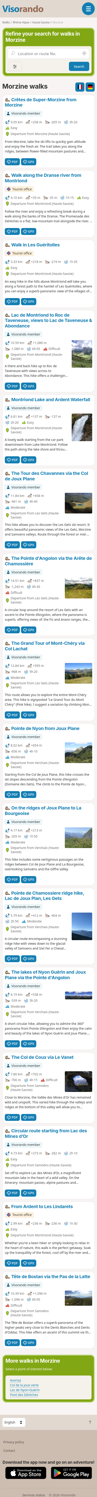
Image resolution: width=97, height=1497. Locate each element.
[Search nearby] (84, 53)
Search (79, 66)
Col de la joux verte (24, 1385)
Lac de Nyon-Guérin (25, 1390)
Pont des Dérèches (24, 1395)
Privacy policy (13, 1442)
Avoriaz (15, 1380)
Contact (9, 1450)
